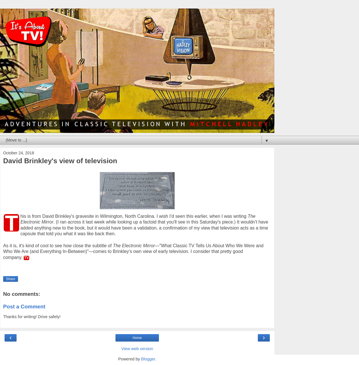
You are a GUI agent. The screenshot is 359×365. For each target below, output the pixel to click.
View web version (137, 348)
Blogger (148, 359)
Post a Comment (24, 307)
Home (137, 338)
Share (10, 279)
